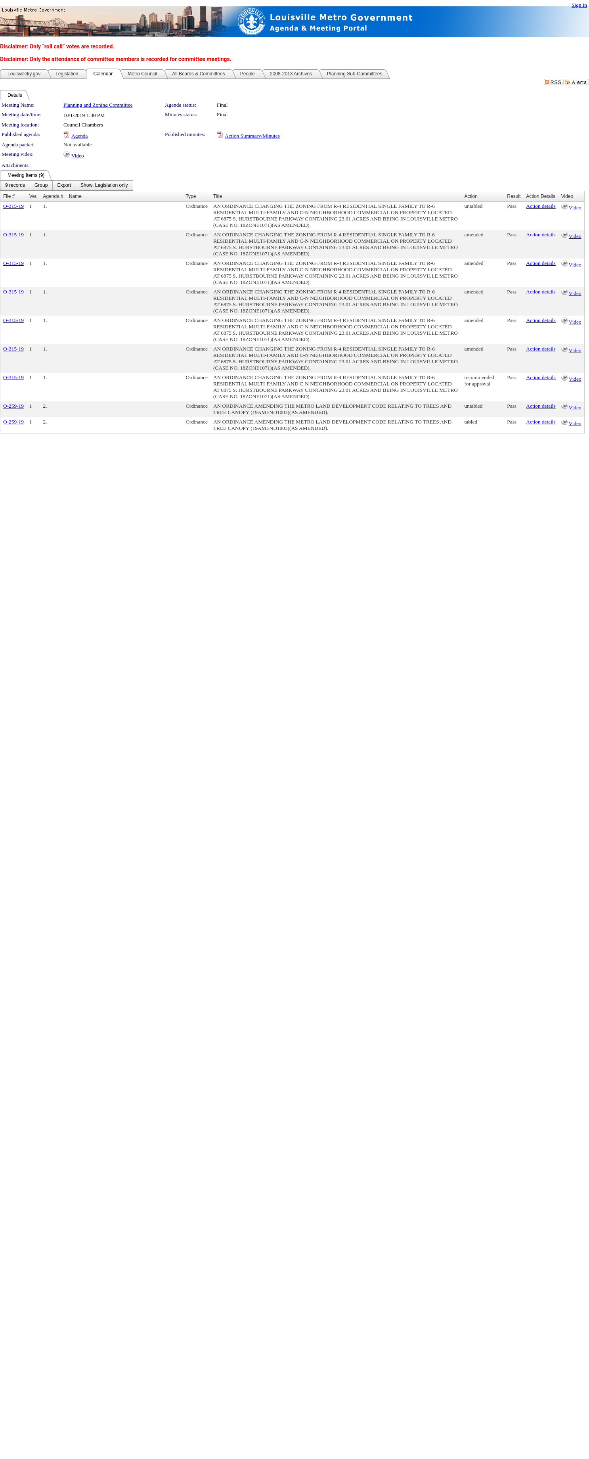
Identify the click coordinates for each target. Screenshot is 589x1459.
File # (9, 196)
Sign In (579, 5)
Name (75, 196)
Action (471, 196)
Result (513, 196)
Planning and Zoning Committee (97, 105)
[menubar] (66, 185)
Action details (540, 206)
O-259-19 (13, 406)
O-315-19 (13, 206)
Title (217, 196)
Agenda (79, 136)
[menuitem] (15, 185)
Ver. (33, 196)
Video (77, 156)
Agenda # (53, 196)
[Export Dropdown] (64, 185)
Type (190, 196)
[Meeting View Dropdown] (104, 185)
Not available (77, 145)
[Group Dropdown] (41, 185)
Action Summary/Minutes (252, 136)
